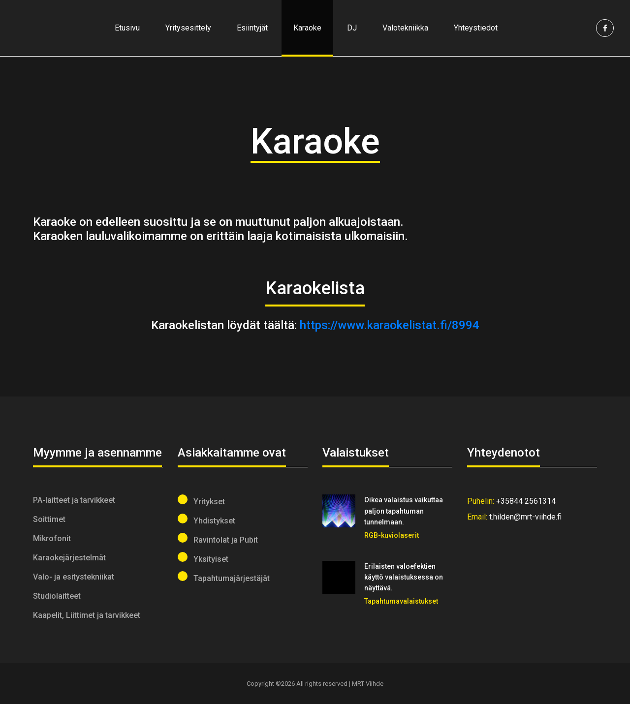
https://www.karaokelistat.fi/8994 (389, 325)
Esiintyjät (252, 27)
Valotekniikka (405, 27)
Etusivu (127, 27)
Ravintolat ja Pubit (218, 539)
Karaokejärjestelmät (69, 557)
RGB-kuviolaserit (391, 535)
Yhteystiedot (476, 27)
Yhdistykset (206, 519)
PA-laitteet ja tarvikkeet (74, 500)
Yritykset (201, 500)
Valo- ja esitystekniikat (73, 577)
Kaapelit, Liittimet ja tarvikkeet (86, 615)
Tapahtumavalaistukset (401, 601)
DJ (352, 27)
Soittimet (49, 519)
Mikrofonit (52, 538)
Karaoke (307, 27)
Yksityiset (203, 558)
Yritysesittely (188, 27)
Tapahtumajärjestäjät (224, 577)
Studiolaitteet (57, 596)
